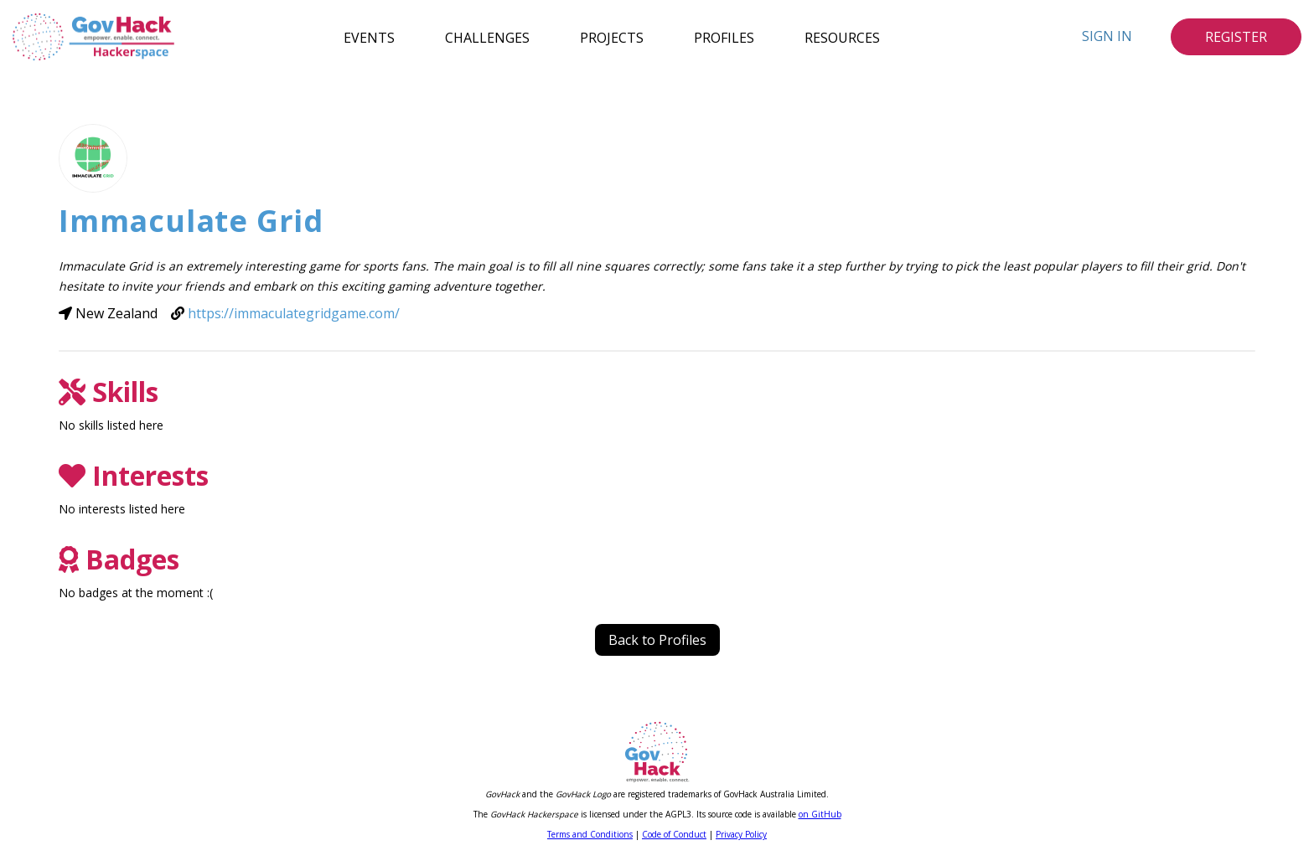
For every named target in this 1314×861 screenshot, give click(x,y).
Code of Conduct (674, 834)
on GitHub (820, 814)
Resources (842, 37)
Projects (612, 37)
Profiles (724, 37)
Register (1236, 37)
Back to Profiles (657, 640)
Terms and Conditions (590, 834)
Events (369, 37)
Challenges (487, 37)
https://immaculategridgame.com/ (294, 313)
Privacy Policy (741, 834)
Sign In (1107, 36)
